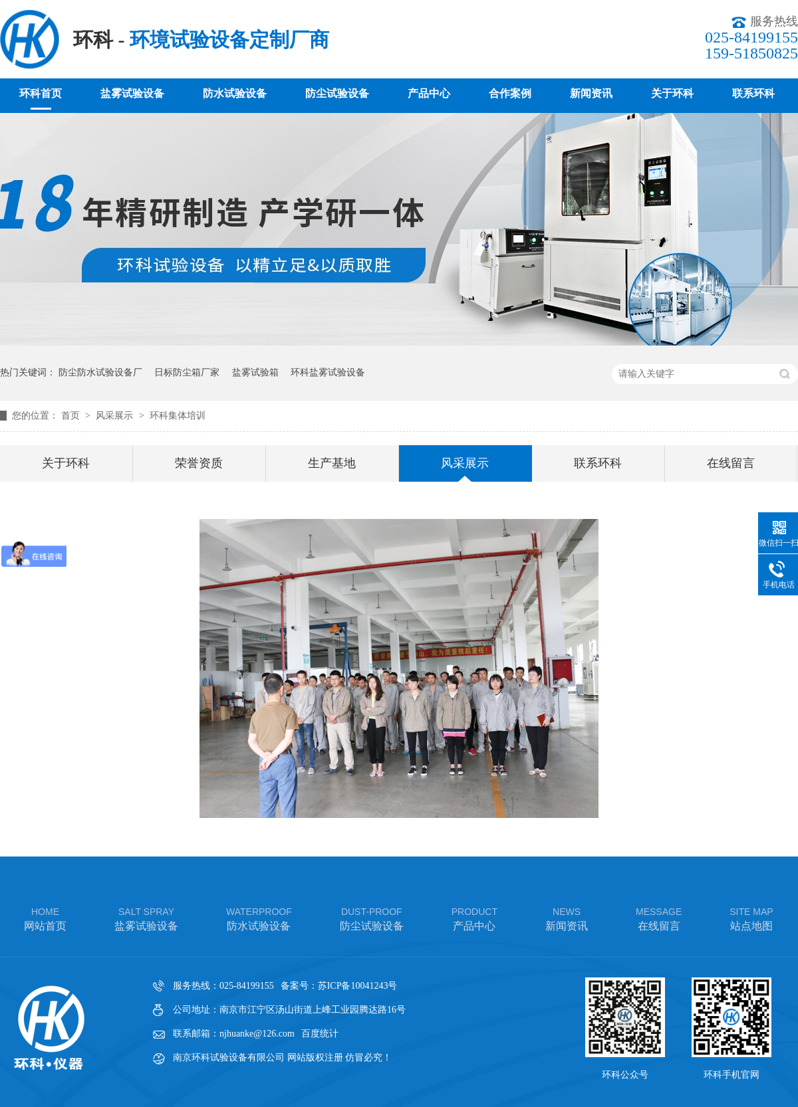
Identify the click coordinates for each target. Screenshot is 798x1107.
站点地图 (751, 918)
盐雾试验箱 (255, 372)
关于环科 (672, 93)
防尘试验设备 (337, 93)
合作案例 (510, 93)
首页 (71, 416)
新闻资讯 (591, 93)
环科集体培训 (177, 416)
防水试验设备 (235, 93)
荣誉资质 (199, 463)
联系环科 (753, 93)
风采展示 (116, 416)
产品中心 (429, 93)
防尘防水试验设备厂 (100, 372)
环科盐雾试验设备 (328, 372)
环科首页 (40, 93)
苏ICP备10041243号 (358, 986)
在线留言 (731, 463)
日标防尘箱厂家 (186, 372)
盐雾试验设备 (132, 93)
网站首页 (45, 918)
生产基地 (332, 463)
